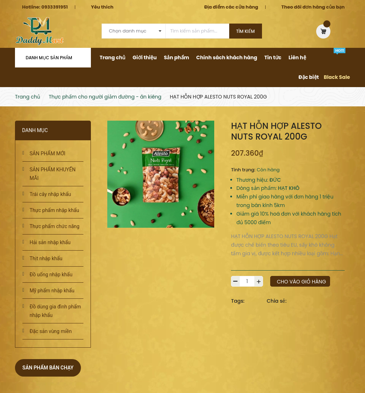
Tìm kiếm (245, 31)
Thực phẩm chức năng (54, 226)
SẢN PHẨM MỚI (47, 153)
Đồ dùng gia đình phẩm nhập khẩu (55, 311)
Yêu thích (102, 7)
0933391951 (54, 7)
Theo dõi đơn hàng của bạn (313, 7)
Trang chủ (113, 57)
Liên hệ (297, 57)
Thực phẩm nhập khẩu (54, 210)
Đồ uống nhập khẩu (51, 274)
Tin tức (272, 57)
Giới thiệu (145, 57)
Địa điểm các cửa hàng (231, 7)
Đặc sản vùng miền (51, 331)
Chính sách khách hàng (226, 57)
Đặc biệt (308, 77)
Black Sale (337, 77)
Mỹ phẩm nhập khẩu (52, 290)
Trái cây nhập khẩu (50, 194)
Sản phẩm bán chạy (47, 368)
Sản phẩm (176, 57)
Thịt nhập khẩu (46, 258)
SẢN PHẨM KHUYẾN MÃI (53, 174)
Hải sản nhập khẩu (50, 242)
